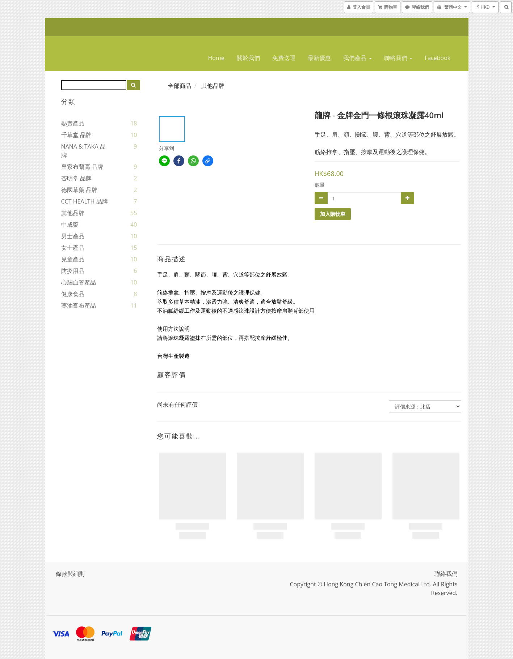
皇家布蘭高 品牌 (82, 167)
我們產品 (357, 58)
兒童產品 (72, 259)
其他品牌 (72, 213)
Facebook (437, 58)
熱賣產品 (72, 123)
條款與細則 (70, 574)
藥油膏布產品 (78, 305)
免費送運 (283, 58)
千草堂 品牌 (76, 135)
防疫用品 (72, 271)
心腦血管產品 (78, 282)
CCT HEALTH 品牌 (84, 201)
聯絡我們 (398, 58)
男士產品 (72, 236)
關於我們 (248, 58)
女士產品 (72, 248)
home (216, 58)
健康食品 (72, 294)
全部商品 (179, 86)
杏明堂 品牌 (76, 178)
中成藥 (70, 224)
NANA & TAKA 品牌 (83, 150)
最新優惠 (319, 58)
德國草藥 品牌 (79, 190)
